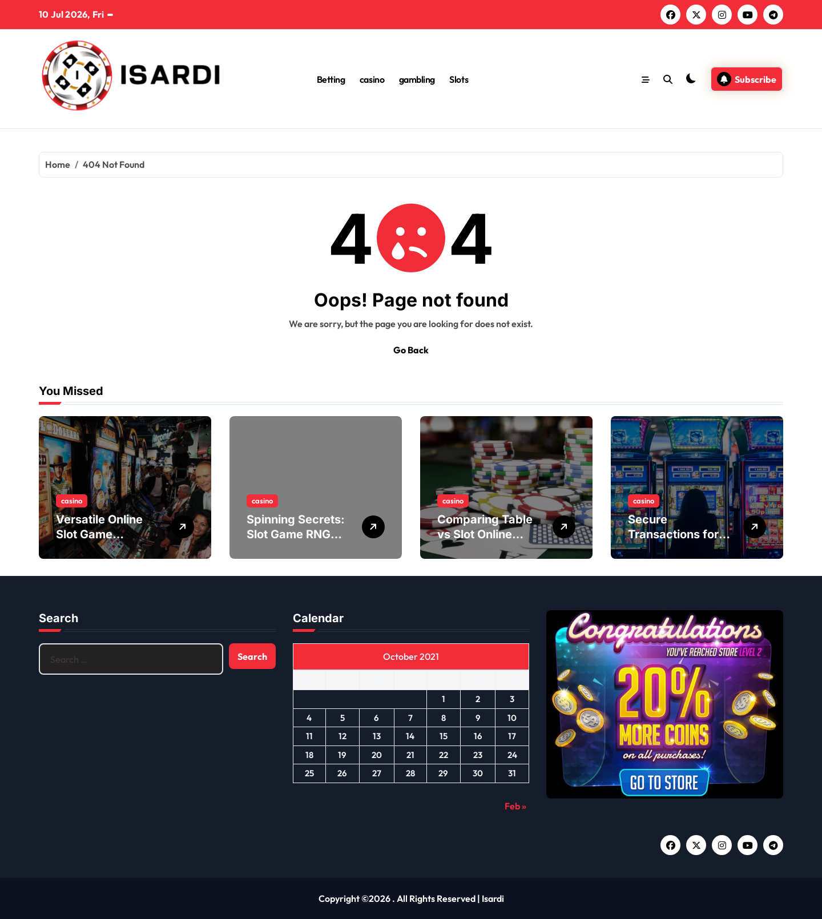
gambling (417, 79)
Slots (458, 79)
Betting (331, 79)
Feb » (515, 806)
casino (372, 79)
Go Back (411, 350)
